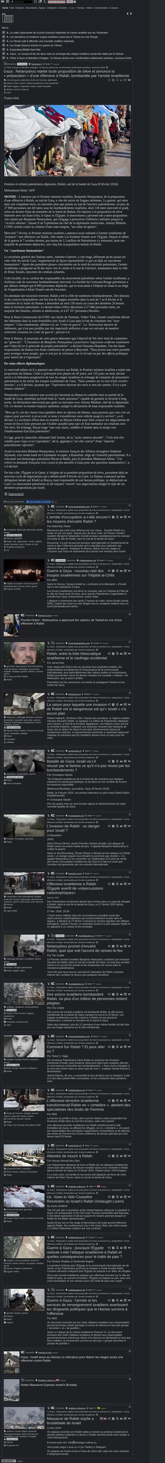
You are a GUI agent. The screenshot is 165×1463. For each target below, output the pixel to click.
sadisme (37, 719)
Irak (14, 541)
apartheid (18, 538)
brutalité (32, 1435)
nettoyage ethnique (25, 717)
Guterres (25, 89)
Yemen (31, 541)
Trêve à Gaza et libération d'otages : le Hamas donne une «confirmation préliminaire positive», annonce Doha (68, 58)
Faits (11, 8)
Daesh (7, 733)
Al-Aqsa (10, 676)
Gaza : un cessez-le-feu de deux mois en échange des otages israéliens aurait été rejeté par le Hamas (65, 54)
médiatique (23, 668)
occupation (11, 530)
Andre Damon (13, 1214)
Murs (5, 27)
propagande (28, 722)
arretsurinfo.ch (74, 750)
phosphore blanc (14, 1168)
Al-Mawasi (32, 1067)
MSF (39, 1124)
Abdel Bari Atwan (14, 535)
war (17, 1435)
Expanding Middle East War (23, 49)
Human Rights (21, 1430)
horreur (38, 722)
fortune (22, 1263)
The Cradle (11, 964)
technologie (17, 722)
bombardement (10, 586)
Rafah (9, 86)
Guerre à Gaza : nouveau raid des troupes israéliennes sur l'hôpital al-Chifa (80, 573)
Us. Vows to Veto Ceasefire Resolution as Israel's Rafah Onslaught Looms (85, 1198)
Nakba (25, 676)
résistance (11, 717)
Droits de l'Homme (38, 80)
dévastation (9, 719)
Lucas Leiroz (12, 1437)
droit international (35, 666)
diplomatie (52, 80)
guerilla (39, 530)
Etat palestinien (52, 83)
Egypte (16, 86)
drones (21, 586)
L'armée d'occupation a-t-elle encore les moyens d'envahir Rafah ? (77, 519)
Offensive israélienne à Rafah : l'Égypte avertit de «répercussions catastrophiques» (75, 887)
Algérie (39, 541)
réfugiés (37, 896)
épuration (19, 719)
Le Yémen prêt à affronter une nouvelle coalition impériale (40, 41)
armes (28, 586)
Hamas (10, 83)
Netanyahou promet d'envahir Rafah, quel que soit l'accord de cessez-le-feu (85, 948)
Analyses (19, 8)
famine (7, 532)
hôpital (10, 583)
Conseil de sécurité (35, 730)
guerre (34, 586)
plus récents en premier (38, 502)
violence (7, 1115)
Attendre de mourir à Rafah (69, 1155)
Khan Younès (20, 83)
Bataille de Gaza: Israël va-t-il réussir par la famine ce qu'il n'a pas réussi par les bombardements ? (88, 765)
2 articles (60, 935)
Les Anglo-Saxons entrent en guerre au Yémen (34, 45)
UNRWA (10, 742)
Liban (21, 544)
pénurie (35, 1113)
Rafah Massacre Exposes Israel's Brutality (49, 1384)
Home (5, 8)
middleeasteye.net (88, 560)
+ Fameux (80, 8)
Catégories (52, 8)
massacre (8, 724)
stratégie (16, 671)
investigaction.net (76, 815)
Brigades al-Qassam (16, 547)
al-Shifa (17, 589)
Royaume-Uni (13, 1444)
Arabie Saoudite (44, 86)
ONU (9, 92)
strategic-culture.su (77, 1186)
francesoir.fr (36, 64)
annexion (38, 717)
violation (31, 671)
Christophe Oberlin (15, 776)
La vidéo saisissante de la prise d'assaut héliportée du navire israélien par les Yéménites (57, 32)
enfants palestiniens (35, 83)
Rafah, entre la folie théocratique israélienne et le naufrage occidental (77, 655)
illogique (7, 722)
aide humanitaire (14, 783)
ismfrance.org (74, 694)
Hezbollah (14, 733)
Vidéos (89, 8)
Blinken (10, 89)
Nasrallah (11, 739)
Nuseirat (23, 1067)
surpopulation (23, 773)
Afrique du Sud (31, 544)
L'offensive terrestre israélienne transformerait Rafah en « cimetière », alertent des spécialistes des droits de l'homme (89, 1104)
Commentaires (101, 8)
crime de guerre (14, 80)
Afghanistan (22, 541)
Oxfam (10, 1124)
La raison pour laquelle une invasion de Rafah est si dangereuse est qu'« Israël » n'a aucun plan (86, 708)
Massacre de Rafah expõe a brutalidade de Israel (70, 1419)
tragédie (7, 671)
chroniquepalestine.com (79, 506)
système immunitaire (28, 1171)
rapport (10, 1322)
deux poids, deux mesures (31, 901)
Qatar (33, 86)
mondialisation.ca (86, 935)
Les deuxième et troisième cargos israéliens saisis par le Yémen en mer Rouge (52, 37)
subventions (9, 1435)
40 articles (22, 64)
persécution (34, 668)
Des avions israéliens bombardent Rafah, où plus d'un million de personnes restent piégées (87, 998)
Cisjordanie (25, 86)
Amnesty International (26, 1124)
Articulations (31, 8)
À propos (113, 8)
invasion (10, 838)
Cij (8, 550)
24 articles (60, 560)
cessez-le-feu (22, 1021)
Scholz (17, 89)
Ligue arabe (12, 910)
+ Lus (71, 8)
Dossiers (63, 8)
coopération (12, 896)
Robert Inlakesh (14, 727)
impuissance (21, 666)
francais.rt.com (45, 615)
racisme (39, 671)
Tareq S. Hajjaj (13, 1064)
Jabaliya (24, 733)
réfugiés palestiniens (23, 967)
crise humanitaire (22, 1260)
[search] (21, 1)
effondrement (37, 899)
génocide (25, 80)
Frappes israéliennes (23, 1268)
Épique (42, 8)
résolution (11, 1021)
